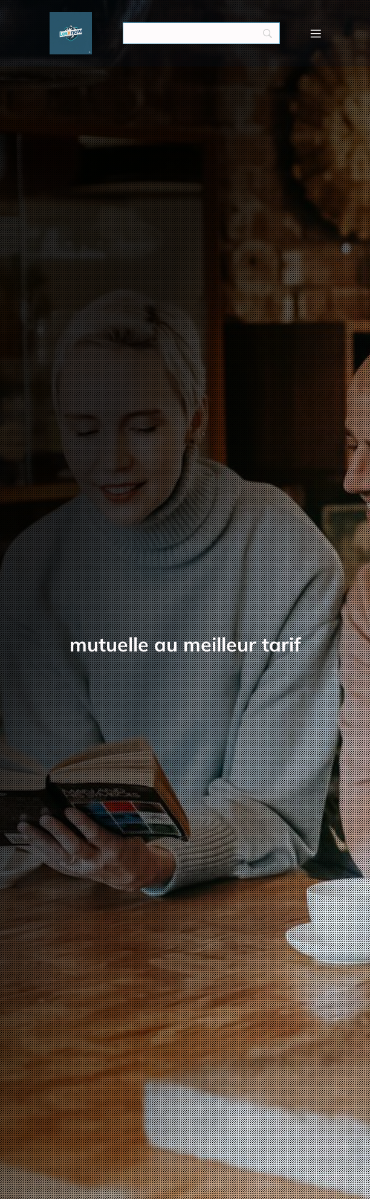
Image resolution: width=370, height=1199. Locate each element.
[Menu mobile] (315, 33)
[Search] (201, 33)
